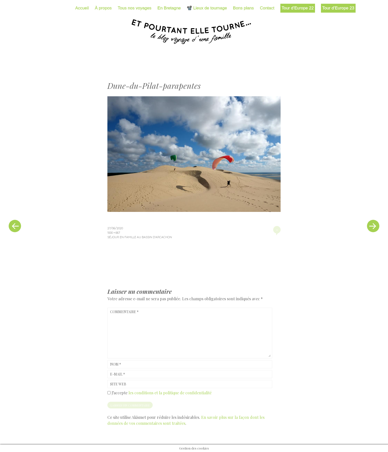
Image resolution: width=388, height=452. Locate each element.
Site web (118, 384)
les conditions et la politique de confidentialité (170, 392)
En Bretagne (169, 8)
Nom (115, 364)
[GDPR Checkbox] (109, 392)
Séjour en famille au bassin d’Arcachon (139, 237)
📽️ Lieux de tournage (207, 8)
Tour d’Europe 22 (298, 8)
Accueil (82, 8)
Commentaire (124, 311)
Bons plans (243, 8)
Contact (267, 8)
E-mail (117, 374)
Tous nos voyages (134, 8)
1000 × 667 (113, 232)
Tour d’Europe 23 (338, 8)
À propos (103, 8)
